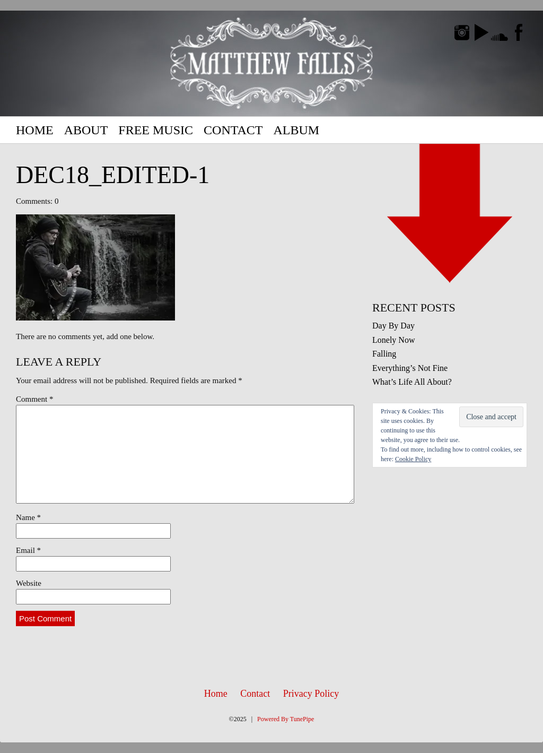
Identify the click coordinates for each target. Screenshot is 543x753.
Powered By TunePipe (285, 719)
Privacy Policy (311, 693)
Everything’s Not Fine (410, 368)
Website (28, 583)
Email (28, 550)
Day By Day (393, 325)
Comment (34, 399)
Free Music (155, 130)
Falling (384, 353)
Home (35, 130)
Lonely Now (393, 339)
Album (296, 130)
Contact (233, 130)
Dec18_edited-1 (112, 174)
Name (28, 517)
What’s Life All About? (412, 381)
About (86, 130)
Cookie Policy (413, 459)
